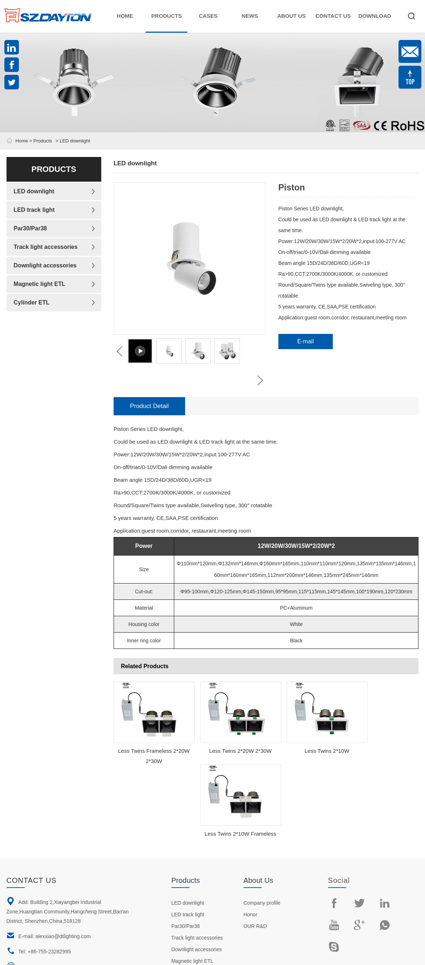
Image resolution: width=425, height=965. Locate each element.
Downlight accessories (45, 265)
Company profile (262, 824)
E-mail (305, 341)
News (250, 16)
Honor (250, 835)
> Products (40, 141)
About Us (291, 16)
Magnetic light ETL (39, 284)
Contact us (32, 801)
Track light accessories (46, 247)
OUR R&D (255, 847)
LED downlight (34, 191)
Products (166, 16)
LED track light (34, 210)
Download (375, 16)
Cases (208, 16)
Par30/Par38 (30, 228)
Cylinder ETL (32, 302)
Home (125, 16)
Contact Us (333, 16)
